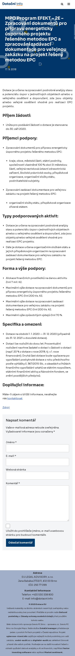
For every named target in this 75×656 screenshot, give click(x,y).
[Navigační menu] (68, 4)
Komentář (13, 483)
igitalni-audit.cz (42, 640)
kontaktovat (14, 398)
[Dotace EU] (12, 4)
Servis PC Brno (39, 624)
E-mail (11, 455)
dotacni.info (17, 624)
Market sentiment (53, 652)
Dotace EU (41, 604)
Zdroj (6, 407)
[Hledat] (62, 4)
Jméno (11, 442)
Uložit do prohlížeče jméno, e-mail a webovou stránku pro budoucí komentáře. (35, 532)
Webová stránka (16, 469)
